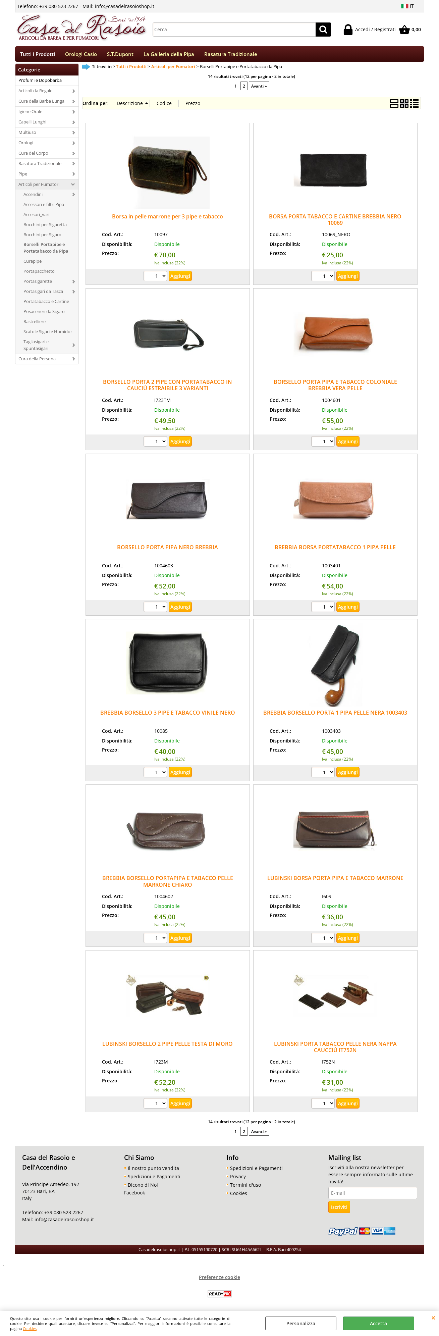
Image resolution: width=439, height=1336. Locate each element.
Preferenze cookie (219, 1279)
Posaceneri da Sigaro (44, 314)
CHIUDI (433, 1317)
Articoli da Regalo (35, 93)
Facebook (134, 1194)
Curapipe (32, 263)
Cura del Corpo (33, 155)
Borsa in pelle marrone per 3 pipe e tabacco (167, 218)
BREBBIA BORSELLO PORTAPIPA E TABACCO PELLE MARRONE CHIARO (167, 883)
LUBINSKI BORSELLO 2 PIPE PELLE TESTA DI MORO (167, 1045)
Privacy (238, 1178)
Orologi (25, 145)
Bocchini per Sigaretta (45, 226)
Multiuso (27, 135)
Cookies (30, 1328)
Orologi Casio (81, 55)
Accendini (33, 196)
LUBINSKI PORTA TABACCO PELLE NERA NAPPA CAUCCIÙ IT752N (335, 1049)
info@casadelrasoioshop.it (63, 1222)
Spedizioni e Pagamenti (154, 1178)
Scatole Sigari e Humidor (47, 334)
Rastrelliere (34, 324)
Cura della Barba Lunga (41, 103)
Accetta (378, 1323)
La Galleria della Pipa (169, 55)
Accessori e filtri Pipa (43, 206)
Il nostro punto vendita (153, 1170)
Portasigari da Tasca (43, 294)
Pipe (22, 176)
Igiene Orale (30, 114)
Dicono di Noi (143, 1187)
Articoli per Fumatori (38, 186)
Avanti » (259, 88)
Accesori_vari (36, 216)
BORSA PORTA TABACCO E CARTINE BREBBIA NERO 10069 (335, 221)
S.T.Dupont (120, 55)
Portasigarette (37, 283)
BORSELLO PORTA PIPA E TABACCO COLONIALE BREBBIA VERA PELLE (335, 387)
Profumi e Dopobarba (40, 83)
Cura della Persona (37, 361)
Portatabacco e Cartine (46, 304)
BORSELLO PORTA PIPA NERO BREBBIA (167, 549)
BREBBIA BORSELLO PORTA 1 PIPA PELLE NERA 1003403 (335, 715)
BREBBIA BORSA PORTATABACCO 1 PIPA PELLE (335, 549)
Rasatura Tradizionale (230, 55)
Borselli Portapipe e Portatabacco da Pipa (45, 250)
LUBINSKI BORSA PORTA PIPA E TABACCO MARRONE (335, 880)
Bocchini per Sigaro (42, 237)
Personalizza (300, 1323)
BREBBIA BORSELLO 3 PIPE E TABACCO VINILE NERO (167, 715)
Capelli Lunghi (32, 124)
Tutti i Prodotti (37, 55)
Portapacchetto (39, 273)
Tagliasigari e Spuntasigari (36, 347)
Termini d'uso (245, 1187)
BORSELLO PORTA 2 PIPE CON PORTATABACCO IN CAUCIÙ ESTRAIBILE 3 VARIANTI (167, 387)
